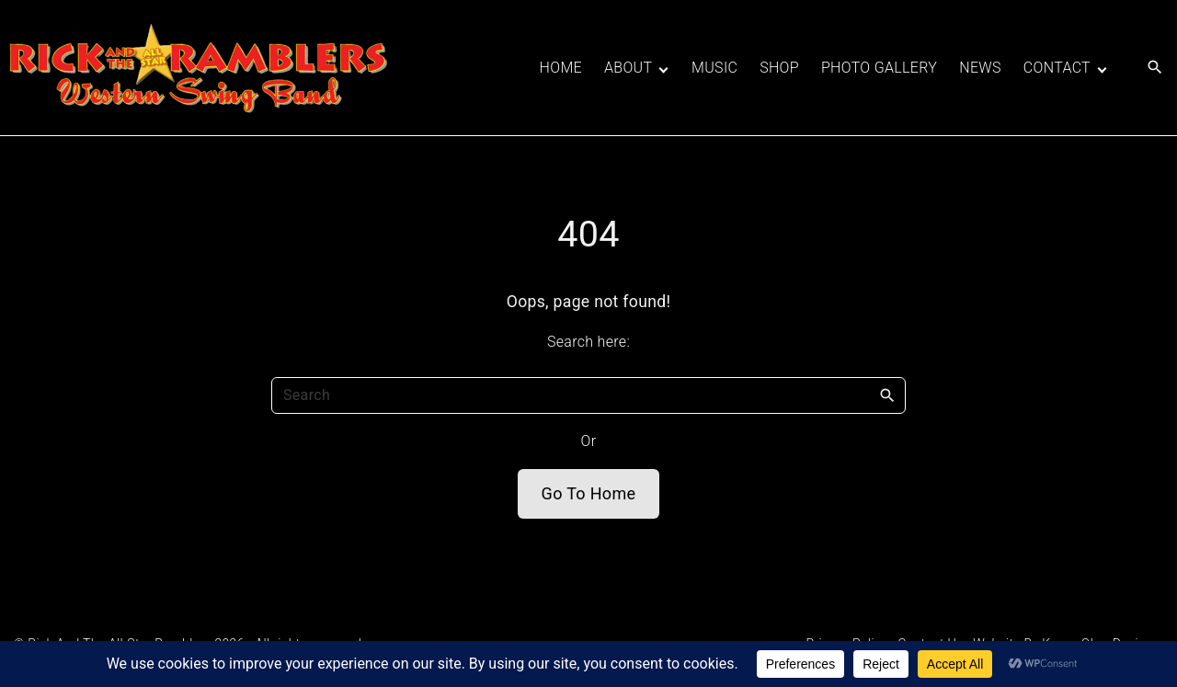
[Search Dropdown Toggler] (1155, 68)
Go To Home (589, 493)
